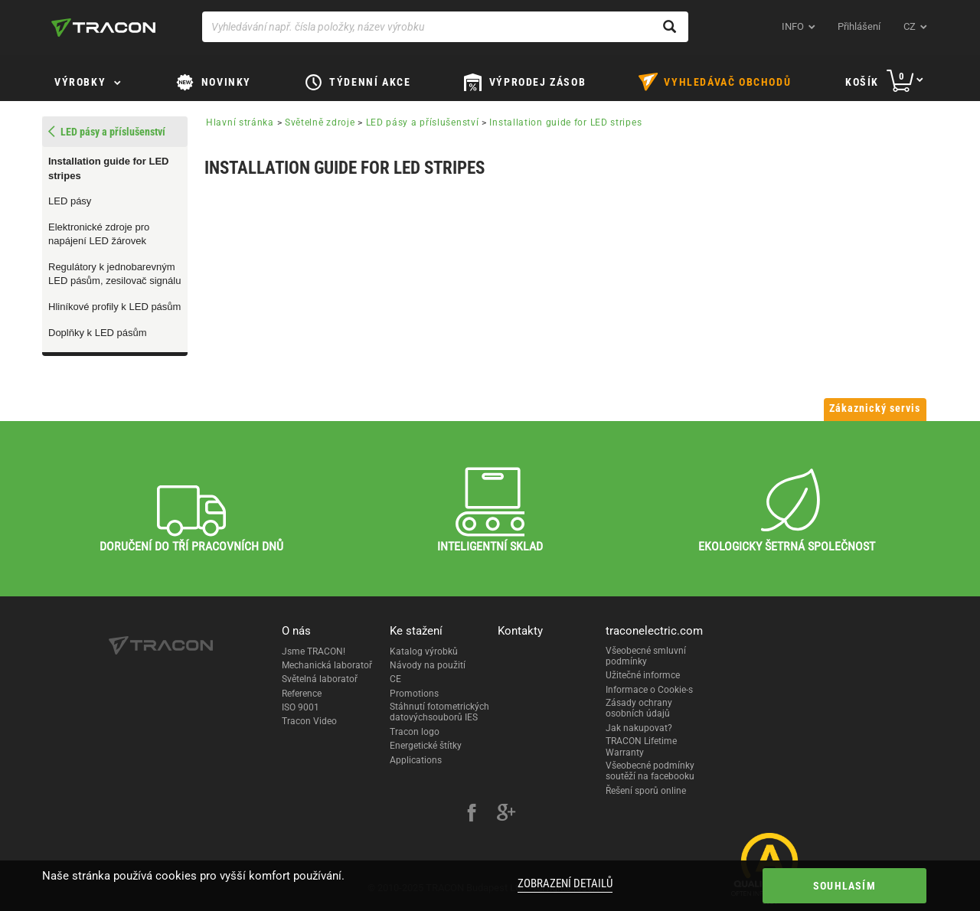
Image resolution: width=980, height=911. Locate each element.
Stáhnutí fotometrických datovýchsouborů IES (439, 712)
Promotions (414, 693)
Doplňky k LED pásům (97, 332)
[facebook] (472, 815)
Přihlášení (859, 26)
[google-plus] (506, 815)
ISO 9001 (300, 707)
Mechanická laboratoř (327, 665)
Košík (862, 82)
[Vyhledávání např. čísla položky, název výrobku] (445, 26)
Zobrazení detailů (565, 883)
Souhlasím (844, 886)
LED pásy (69, 201)
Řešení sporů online (646, 790)
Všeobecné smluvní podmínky (646, 656)
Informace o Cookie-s (649, 689)
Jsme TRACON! (313, 651)
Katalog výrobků (424, 651)
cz (909, 26)
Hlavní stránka (240, 122)
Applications (416, 760)
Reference (302, 693)
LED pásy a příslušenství (422, 122)
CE (395, 679)
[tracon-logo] (103, 27)
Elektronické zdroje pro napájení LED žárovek (98, 234)
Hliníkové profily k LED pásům (114, 306)
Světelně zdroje (320, 122)
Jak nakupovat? (639, 728)
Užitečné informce (643, 675)
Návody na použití (428, 665)
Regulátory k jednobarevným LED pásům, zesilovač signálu (114, 274)
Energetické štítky (426, 745)
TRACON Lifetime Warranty (641, 746)
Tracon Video (309, 721)
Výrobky (80, 82)
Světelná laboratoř (320, 679)
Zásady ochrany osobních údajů (639, 708)
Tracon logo (414, 732)
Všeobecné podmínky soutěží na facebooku (650, 771)
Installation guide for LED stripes (108, 168)
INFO (793, 26)
